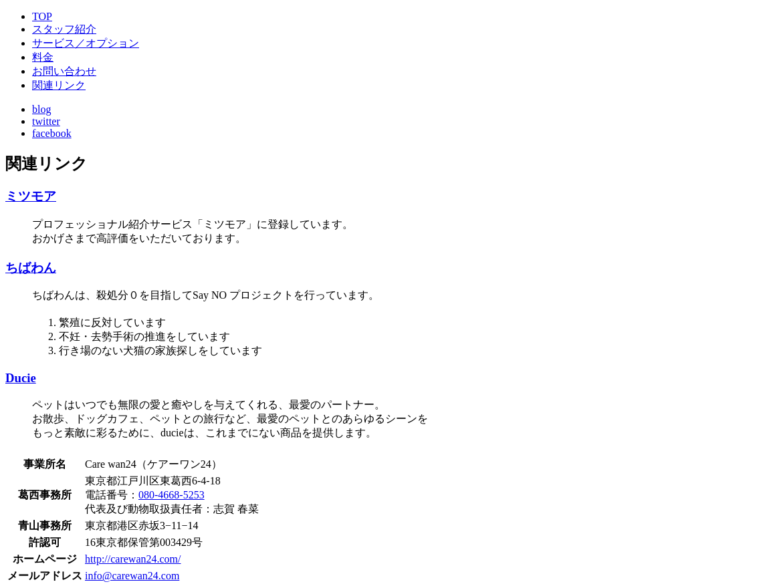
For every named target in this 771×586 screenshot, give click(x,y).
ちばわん (30, 268)
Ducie (20, 378)
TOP (42, 16)
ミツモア (30, 196)
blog (41, 109)
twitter (46, 121)
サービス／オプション (85, 43)
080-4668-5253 (171, 494)
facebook (52, 133)
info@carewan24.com (132, 575)
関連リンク (59, 85)
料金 (42, 57)
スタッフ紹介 (64, 29)
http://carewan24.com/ (133, 559)
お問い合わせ (64, 71)
